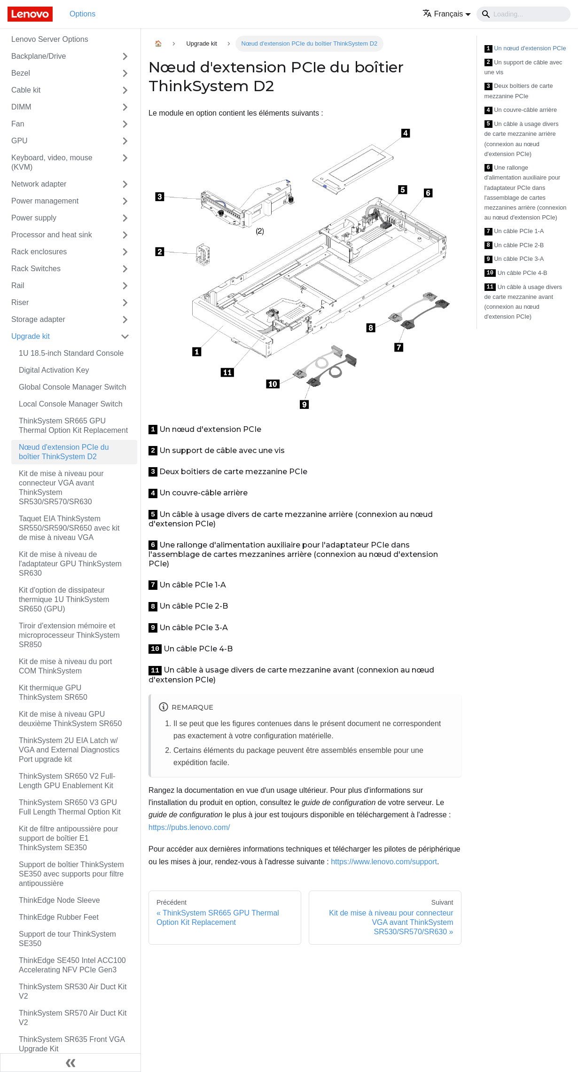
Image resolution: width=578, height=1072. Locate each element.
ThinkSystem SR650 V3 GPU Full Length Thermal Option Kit (70, 807)
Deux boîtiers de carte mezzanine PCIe (518, 91)
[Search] (523, 14)
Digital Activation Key (54, 370)
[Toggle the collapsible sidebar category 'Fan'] (125, 124)
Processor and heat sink (51, 235)
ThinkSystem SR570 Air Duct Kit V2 (72, 1017)
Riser (20, 302)
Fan (17, 124)
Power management (44, 201)
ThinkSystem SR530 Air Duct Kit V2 (72, 991)
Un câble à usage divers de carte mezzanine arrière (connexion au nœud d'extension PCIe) (521, 138)
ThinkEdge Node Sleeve (59, 900)
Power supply (33, 218)
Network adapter (38, 184)
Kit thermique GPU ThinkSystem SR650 (53, 692)
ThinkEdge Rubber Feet (59, 917)
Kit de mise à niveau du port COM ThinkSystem (65, 666)
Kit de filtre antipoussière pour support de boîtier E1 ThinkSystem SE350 (68, 838)
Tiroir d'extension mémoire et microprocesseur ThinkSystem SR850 (69, 635)
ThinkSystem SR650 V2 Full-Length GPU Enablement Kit (67, 781)
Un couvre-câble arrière (520, 110)
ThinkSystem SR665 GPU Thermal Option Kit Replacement (73, 425)
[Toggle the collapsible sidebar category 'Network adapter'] (125, 184)
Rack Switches (36, 269)
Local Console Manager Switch (71, 404)
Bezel (20, 73)
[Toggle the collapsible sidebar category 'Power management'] (125, 201)
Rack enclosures (39, 252)
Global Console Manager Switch (72, 387)
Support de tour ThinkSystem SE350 (67, 938)
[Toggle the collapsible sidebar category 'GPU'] (125, 141)
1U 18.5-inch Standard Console (71, 353)
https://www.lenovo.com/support (384, 862)
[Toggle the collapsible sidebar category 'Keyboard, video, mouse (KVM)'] (125, 162)
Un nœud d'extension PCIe (525, 49)
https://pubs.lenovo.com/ (189, 827)
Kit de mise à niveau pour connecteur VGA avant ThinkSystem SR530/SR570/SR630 (61, 487)
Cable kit (25, 90)
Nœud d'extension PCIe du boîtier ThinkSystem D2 (64, 452)
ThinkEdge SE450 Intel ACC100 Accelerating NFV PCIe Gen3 (72, 965)
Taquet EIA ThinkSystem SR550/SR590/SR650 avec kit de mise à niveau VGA (69, 528)
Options (82, 14)
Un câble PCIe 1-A (514, 231)
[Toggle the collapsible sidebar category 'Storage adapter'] (125, 319)
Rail (17, 286)
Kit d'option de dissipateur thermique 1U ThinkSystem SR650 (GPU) (64, 599)
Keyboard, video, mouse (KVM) (52, 162)
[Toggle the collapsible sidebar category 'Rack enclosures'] (125, 251)
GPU (19, 141)
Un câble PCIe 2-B (514, 246)
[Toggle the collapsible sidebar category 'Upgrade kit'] (125, 336)
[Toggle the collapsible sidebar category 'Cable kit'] (125, 90)
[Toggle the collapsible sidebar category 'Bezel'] (125, 73)
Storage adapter (38, 319)
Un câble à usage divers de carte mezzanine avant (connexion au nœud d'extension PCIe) (523, 302)
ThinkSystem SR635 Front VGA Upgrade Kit (72, 1044)
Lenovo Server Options (49, 39)
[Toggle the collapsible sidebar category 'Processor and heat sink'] (125, 235)
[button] (446, 14)
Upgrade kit (30, 336)
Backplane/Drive (38, 56)
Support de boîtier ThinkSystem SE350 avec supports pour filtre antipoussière (71, 874)
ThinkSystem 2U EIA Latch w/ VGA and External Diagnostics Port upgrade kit (69, 749)
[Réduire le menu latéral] (70, 1062)
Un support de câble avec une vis (523, 67)
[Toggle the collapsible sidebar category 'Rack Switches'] (125, 268)
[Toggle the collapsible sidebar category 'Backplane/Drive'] (125, 56)
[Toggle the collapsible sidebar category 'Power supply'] (125, 218)
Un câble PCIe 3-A (514, 259)
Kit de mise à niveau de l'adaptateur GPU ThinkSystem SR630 (70, 563)
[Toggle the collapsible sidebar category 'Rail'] (125, 285)
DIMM (21, 107)
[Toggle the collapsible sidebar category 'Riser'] (125, 302)
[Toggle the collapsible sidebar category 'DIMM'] (125, 107)
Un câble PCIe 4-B (515, 273)
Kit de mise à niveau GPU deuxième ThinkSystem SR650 (70, 719)
